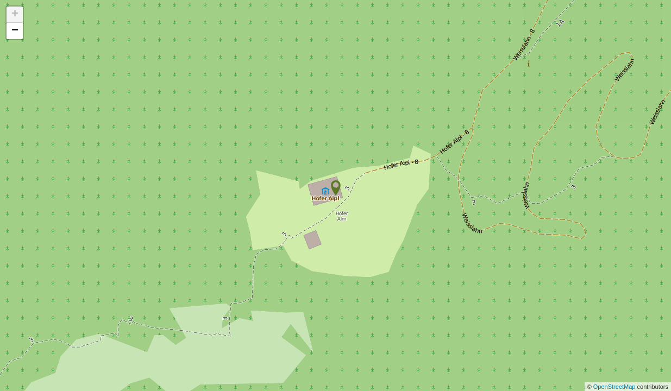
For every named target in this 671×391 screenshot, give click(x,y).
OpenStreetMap (615, 386)
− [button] (14, 31)
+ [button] (14, 15)
